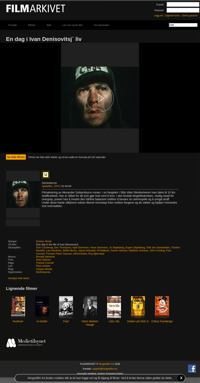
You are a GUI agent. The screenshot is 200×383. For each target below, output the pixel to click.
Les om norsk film (72, 25)
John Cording (157, 250)
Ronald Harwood (45, 256)
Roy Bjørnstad (96, 253)
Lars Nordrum (53, 250)
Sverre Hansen (119, 250)
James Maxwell (86, 250)
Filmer (31, 25)
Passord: (159, 10)
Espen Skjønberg (135, 247)
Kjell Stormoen (81, 247)
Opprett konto (172, 15)
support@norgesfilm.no (104, 368)
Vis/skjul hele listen (18, 278)
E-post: (160, 4)
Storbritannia (43, 272)
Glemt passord (189, 15)
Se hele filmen (16, 157)
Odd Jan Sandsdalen (158, 247)
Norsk (48, 241)
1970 (57, 186)
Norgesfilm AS (106, 364)
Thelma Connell (45, 263)
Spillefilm (47, 186)
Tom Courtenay (44, 247)
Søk (48, 25)
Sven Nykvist (43, 259)
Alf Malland (103, 250)
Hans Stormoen (99, 247)
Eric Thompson (62, 247)
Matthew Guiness (138, 250)
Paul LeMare (43, 266)
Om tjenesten (101, 25)
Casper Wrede (44, 269)
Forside (12, 25)
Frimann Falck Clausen (59, 253)
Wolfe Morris (70, 250)
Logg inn (158, 15)
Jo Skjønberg (116, 247)
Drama (40, 241)
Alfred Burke (80, 253)
